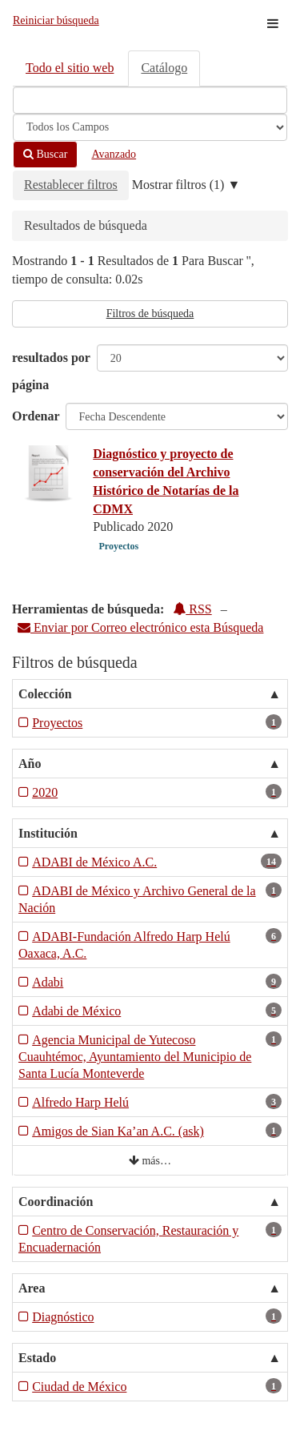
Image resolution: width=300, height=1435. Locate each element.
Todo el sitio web (70, 67)
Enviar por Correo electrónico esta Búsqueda (140, 627)
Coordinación (55, 1201)
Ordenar (36, 416)
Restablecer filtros (71, 184)
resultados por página (51, 371)
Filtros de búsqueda (150, 314)
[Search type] (150, 127)
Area (31, 1288)
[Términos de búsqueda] (150, 100)
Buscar (45, 154)
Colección (45, 694)
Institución (48, 833)
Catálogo (164, 67)
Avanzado (113, 154)
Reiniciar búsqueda (56, 20)
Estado (37, 1358)
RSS (192, 609)
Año (29, 763)
